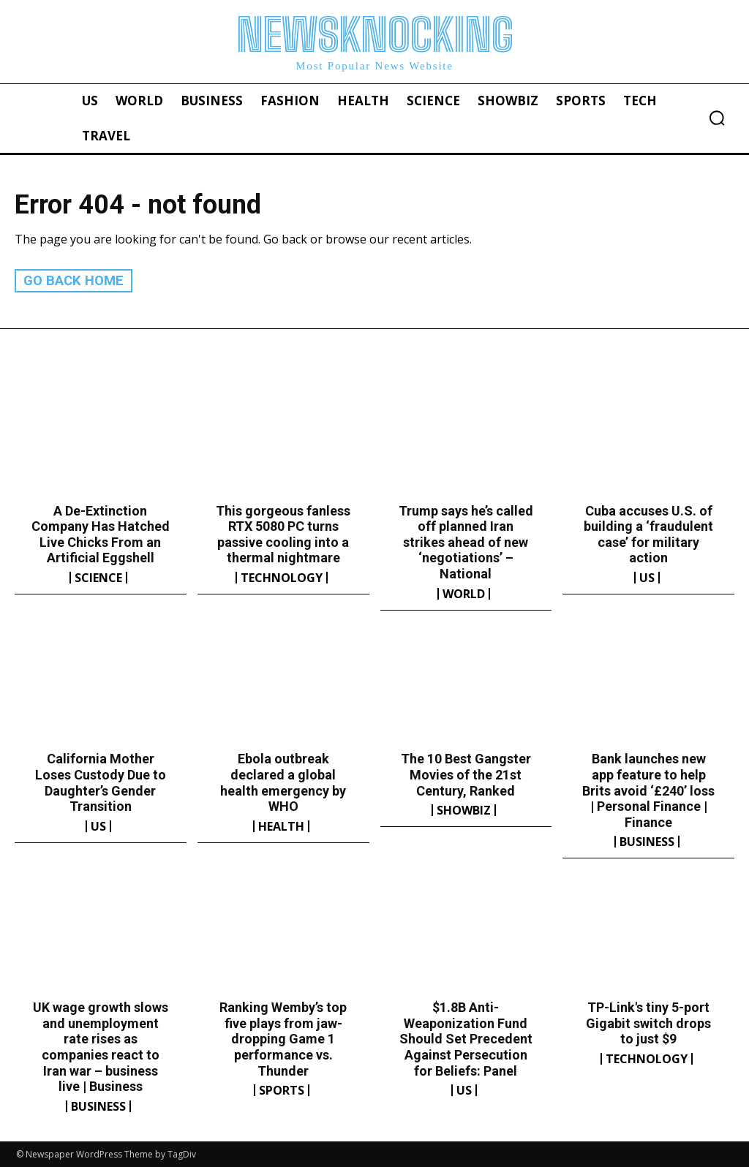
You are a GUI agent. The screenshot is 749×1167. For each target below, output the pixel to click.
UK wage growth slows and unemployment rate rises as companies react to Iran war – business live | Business (100, 1047)
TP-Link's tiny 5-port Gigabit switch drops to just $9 (648, 1023)
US (647, 578)
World (464, 593)
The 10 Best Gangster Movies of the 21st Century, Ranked (466, 774)
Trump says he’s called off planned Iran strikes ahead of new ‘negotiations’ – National (466, 541)
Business (647, 841)
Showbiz (464, 810)
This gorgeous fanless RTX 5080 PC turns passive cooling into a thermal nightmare (283, 533)
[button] (716, 117)
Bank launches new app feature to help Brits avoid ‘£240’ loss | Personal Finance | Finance (648, 790)
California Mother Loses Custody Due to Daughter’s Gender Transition (100, 782)
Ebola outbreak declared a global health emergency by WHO (283, 782)
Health (281, 825)
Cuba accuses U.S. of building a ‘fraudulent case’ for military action (648, 533)
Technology (282, 578)
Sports (281, 1090)
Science (98, 578)
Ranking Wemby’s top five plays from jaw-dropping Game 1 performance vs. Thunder (283, 1039)
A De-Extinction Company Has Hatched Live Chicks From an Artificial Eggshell (100, 533)
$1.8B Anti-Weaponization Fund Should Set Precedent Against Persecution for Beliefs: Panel (465, 1039)
